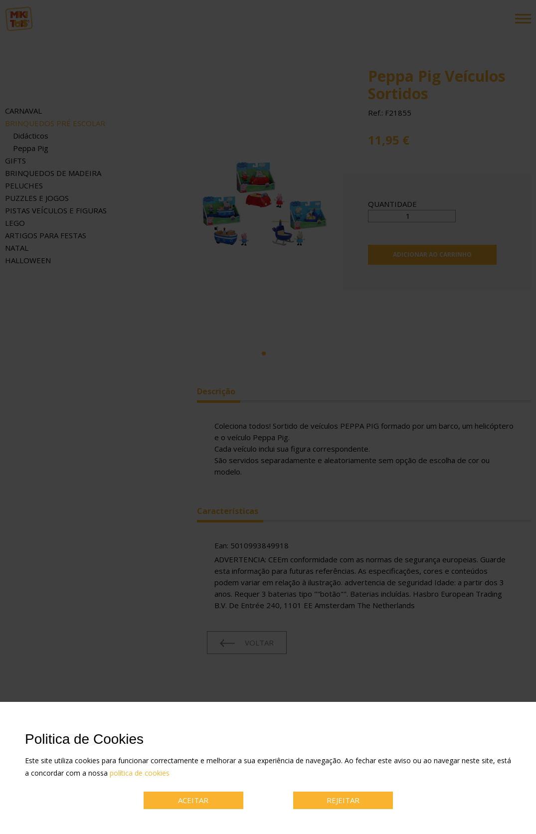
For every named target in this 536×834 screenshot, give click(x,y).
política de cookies (140, 773)
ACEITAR (193, 800)
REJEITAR (343, 800)
